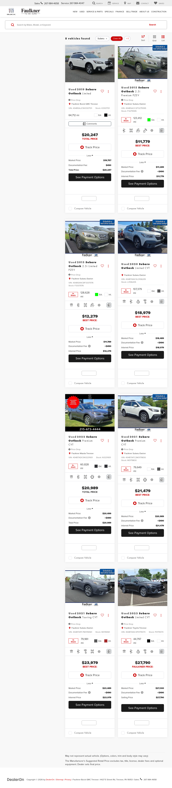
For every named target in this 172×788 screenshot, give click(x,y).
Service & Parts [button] (95, 11)
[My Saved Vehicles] (159, 3)
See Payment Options (90, 177)
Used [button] (81, 11)
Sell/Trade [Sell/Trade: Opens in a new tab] (131, 11)
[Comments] (90, 123)
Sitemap (59, 779)
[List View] (163, 38)
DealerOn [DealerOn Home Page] (50, 779)
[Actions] (108, 91)
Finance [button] (120, 11)
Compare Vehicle (82, 208)
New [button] (75, 11)
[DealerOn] (15, 779)
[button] (111, 63)
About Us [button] (144, 11)
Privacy (68, 779)
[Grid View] (154, 38)
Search (152, 24)
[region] (90, 165)
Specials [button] (109, 11)
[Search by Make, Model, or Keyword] (81, 25)
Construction (158, 11)
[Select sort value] (144, 38)
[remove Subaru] (102, 38)
